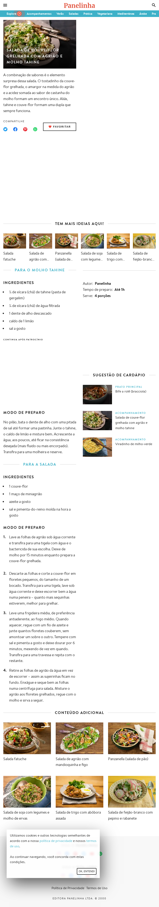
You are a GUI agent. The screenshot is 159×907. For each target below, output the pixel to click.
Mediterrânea (125, 14)
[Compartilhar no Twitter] (5, 129)
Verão (60, 14)
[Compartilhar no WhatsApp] (35, 129)
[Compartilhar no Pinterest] (25, 129)
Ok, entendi (87, 871)
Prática (87, 14)
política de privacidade (56, 841)
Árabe (143, 14)
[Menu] (5, 5)
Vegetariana (104, 14)
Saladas (73, 14)
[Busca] (154, 5)
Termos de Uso (96, 888)
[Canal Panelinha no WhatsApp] (100, 854)
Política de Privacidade (68, 888)
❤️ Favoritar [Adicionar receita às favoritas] (59, 126)
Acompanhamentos (39, 14)
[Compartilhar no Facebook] (15, 129)
